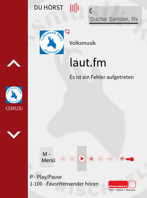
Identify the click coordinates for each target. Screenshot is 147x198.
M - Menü (47, 157)
